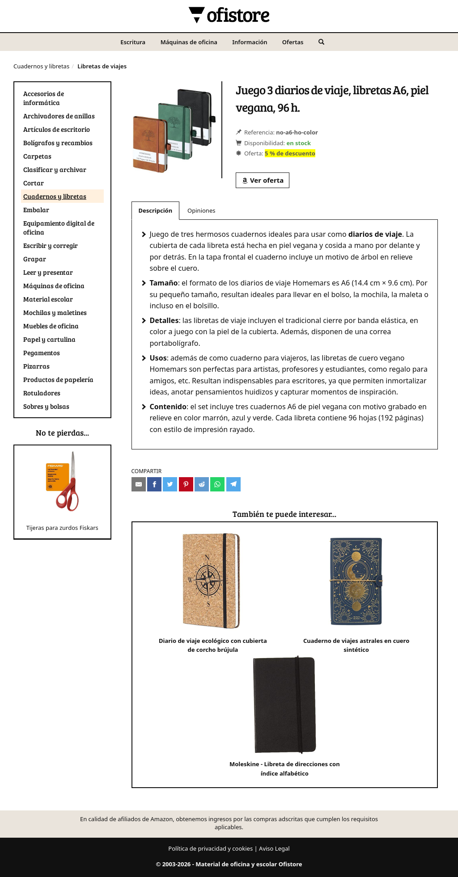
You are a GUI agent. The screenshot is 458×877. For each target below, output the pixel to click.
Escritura (132, 42)
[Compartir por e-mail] (138, 484)
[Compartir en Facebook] (154, 484)
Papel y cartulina (49, 339)
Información (249, 42)
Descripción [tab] (156, 210)
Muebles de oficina (51, 325)
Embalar (36, 209)
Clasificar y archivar (54, 169)
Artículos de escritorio (56, 129)
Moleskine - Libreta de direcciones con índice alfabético (284, 716)
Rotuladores (41, 392)
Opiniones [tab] (201, 210)
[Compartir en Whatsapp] (217, 484)
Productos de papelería (58, 379)
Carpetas (37, 155)
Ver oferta (263, 180)
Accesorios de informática (43, 98)
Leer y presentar (48, 272)
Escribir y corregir (50, 245)
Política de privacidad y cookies (210, 848)
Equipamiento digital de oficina (58, 227)
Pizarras (36, 365)
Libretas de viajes (102, 66)
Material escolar (48, 298)
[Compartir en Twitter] (170, 484)
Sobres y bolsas (46, 406)
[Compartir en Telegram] (233, 484)
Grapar (34, 258)
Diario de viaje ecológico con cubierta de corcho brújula (213, 592)
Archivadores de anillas (59, 115)
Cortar (33, 182)
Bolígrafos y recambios (58, 142)
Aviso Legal (274, 848)
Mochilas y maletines (55, 312)
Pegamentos (41, 352)
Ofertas (293, 42)
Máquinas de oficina (189, 42)
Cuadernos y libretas (41, 66)
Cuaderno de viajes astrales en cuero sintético (356, 592)
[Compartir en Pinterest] (186, 484)
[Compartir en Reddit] (202, 484)
